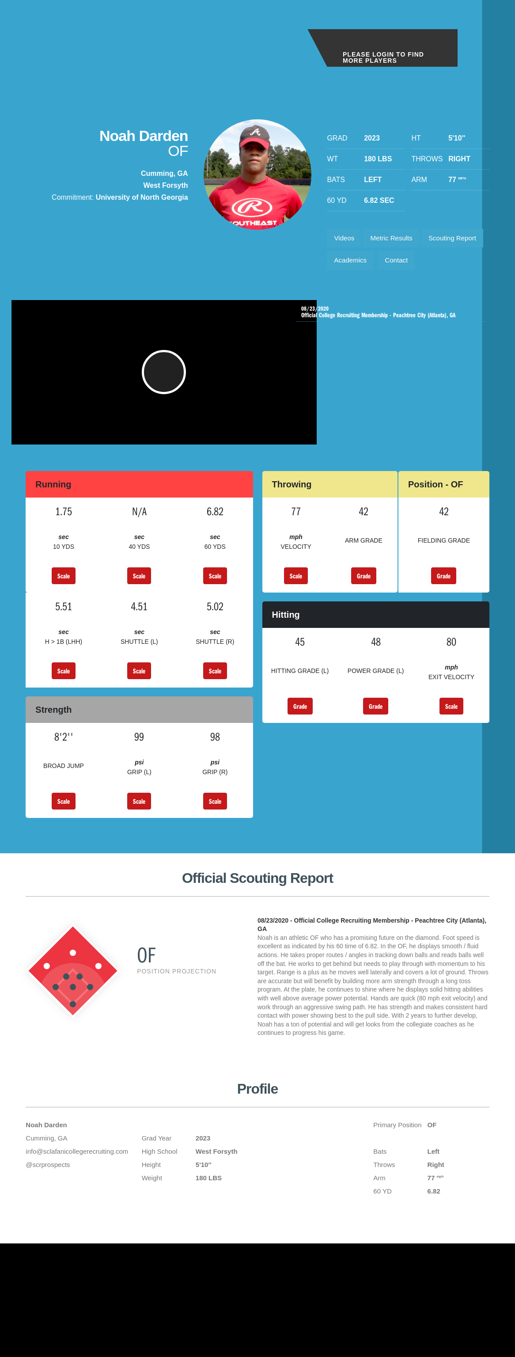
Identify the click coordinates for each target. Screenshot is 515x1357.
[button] (166, 406)
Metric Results (396, 239)
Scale (63, 614)
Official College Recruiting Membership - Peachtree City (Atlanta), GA (393, 345)
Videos (345, 239)
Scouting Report (360, 264)
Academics (422, 264)
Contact (347, 289)
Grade (364, 614)
